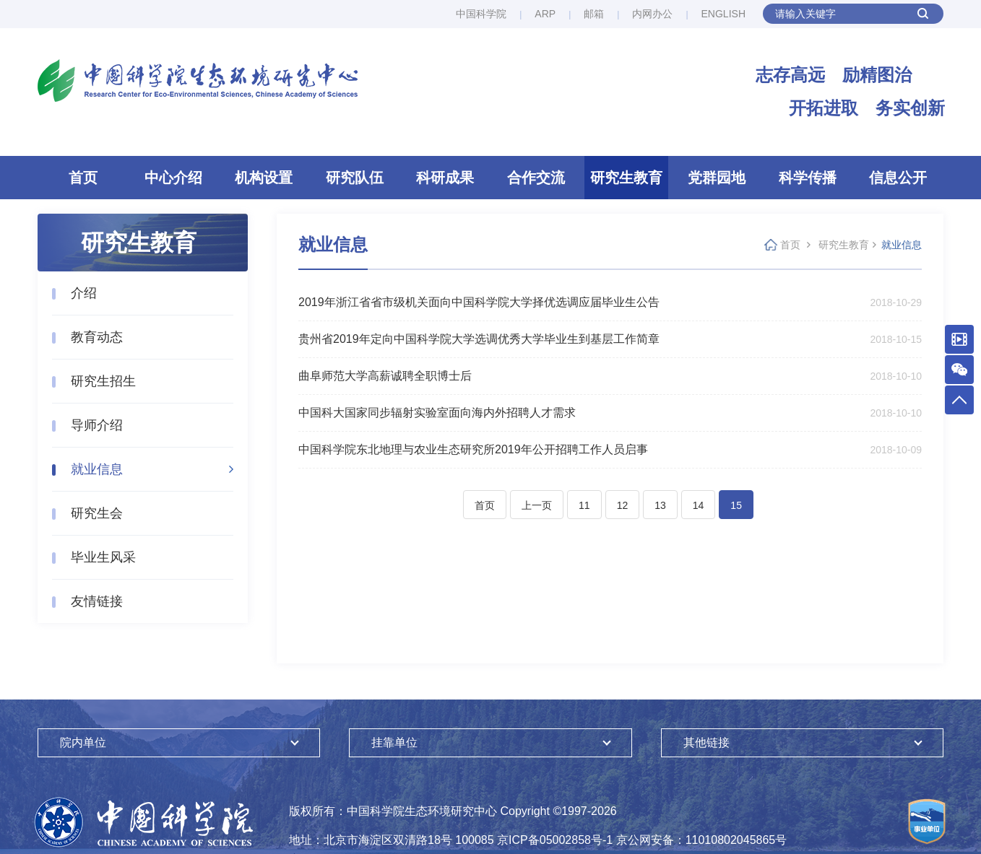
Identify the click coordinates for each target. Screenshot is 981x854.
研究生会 (97, 513)
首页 (83, 178)
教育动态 (97, 337)
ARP (545, 13)
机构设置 (264, 178)
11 (584, 505)
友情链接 (97, 601)
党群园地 (717, 178)
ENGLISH (723, 13)
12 (622, 505)
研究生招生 (103, 381)
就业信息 (97, 469)
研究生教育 (626, 178)
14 (698, 505)
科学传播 (808, 178)
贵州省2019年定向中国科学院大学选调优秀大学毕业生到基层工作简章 (479, 339)
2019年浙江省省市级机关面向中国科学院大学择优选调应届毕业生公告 (479, 302)
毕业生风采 (103, 557)
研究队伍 (355, 178)
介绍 (84, 293)
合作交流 (536, 178)
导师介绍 (97, 425)
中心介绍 (173, 178)
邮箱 (594, 13)
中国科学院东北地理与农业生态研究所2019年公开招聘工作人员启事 (473, 449)
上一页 (537, 505)
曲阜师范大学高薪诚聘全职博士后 (385, 376)
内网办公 (652, 13)
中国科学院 (481, 13)
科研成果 (445, 178)
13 (660, 505)
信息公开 (898, 178)
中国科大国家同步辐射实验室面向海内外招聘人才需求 (437, 412)
